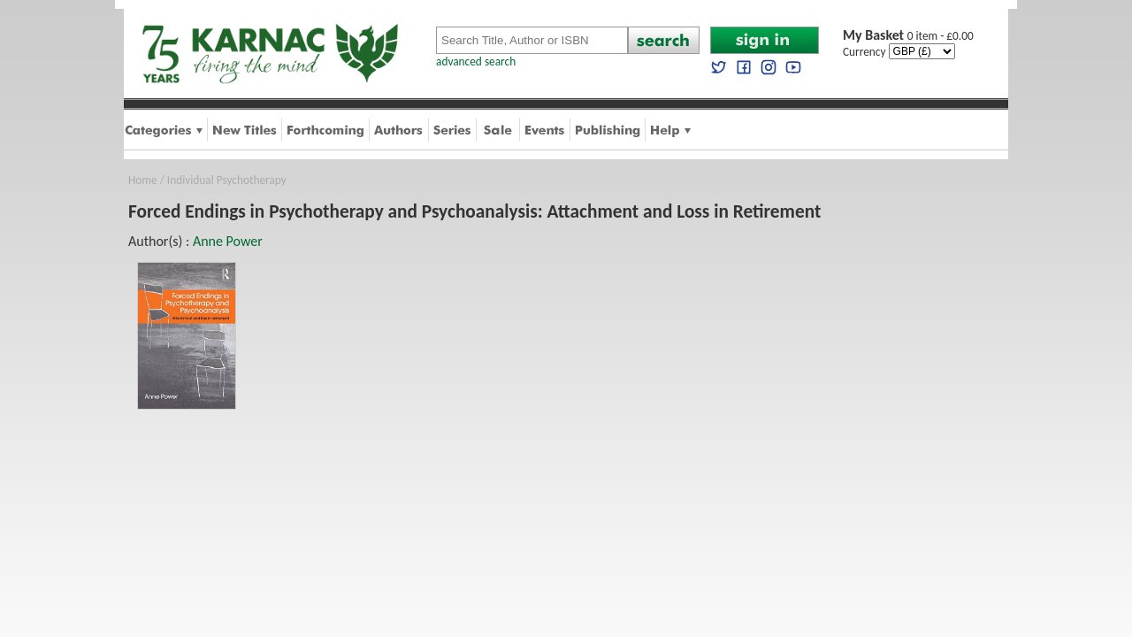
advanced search (476, 61)
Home (142, 180)
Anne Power (228, 241)
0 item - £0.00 (908, 35)
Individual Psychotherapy (227, 180)
